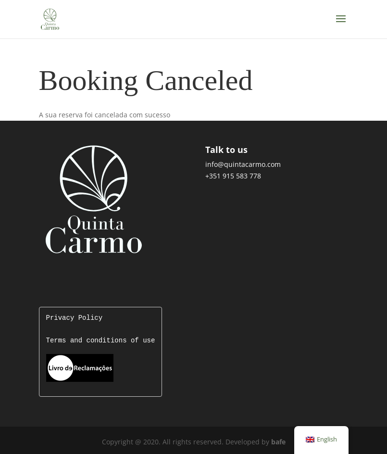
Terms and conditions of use (100, 340)
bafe (278, 440)
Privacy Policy (74, 318)
